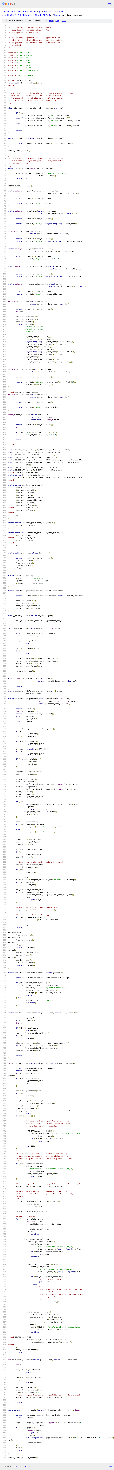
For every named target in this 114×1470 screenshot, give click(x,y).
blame (64, 21)
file (51, 21)
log (57, 21)
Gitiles (14, 1466)
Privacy (21, 1466)
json (110, 1466)
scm (19, 11)
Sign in (109, 4)
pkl (45, 11)
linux (25, 11)
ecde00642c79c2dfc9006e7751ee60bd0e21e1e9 (26, 15)
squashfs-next (56, 11)
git (40, 11)
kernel (5, 11)
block (57, 15)
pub (13, 11)
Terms (27, 1466)
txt (104, 1466)
